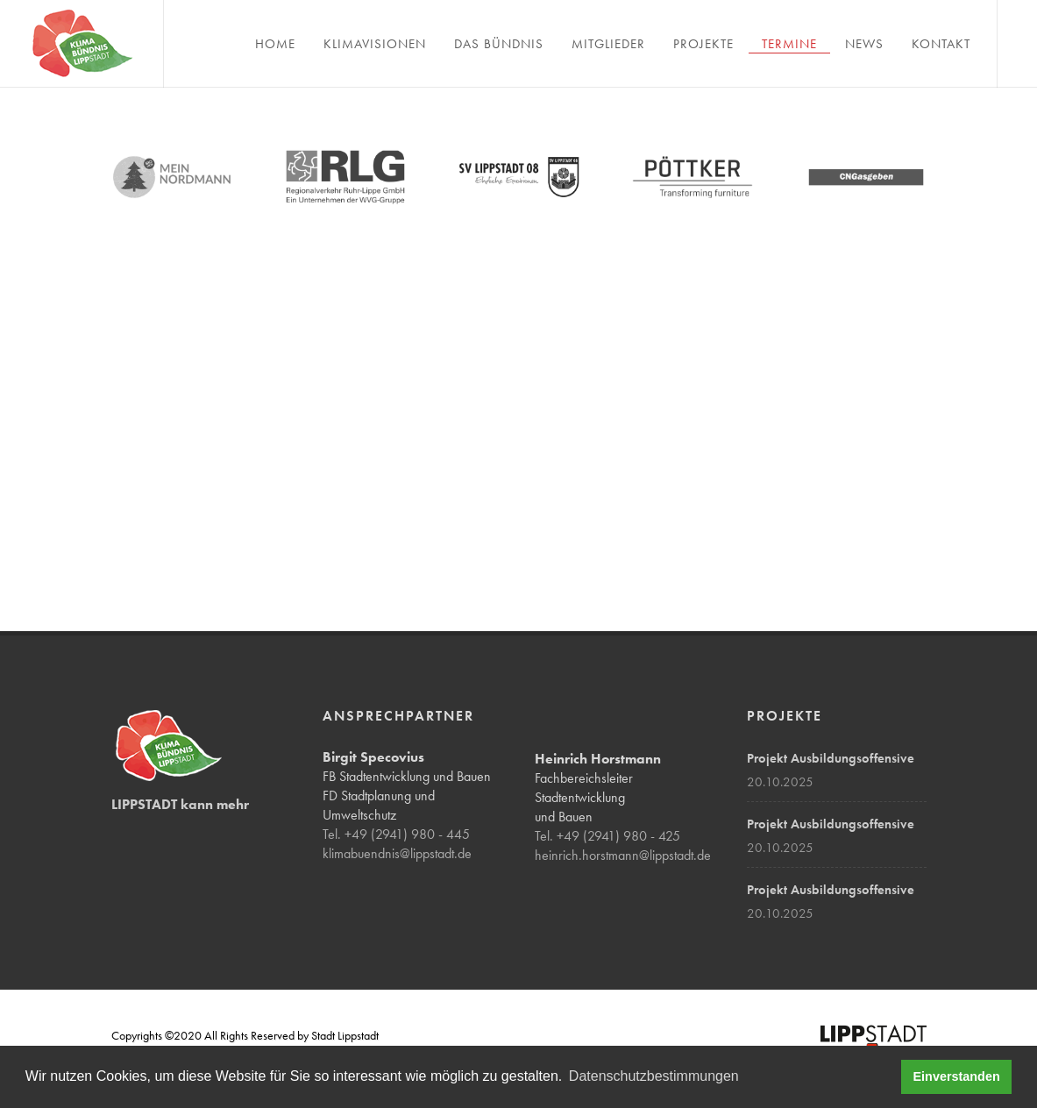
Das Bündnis (498, 44)
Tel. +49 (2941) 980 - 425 (607, 836)
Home (275, 44)
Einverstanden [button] (956, 1076)
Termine (789, 44)
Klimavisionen (374, 44)
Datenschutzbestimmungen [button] (654, 1076)
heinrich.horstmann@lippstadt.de (623, 855)
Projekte (703, 44)
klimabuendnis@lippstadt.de (397, 853)
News (864, 44)
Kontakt (941, 44)
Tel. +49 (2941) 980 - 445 (396, 834)
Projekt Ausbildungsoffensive (830, 758)
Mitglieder (608, 44)
